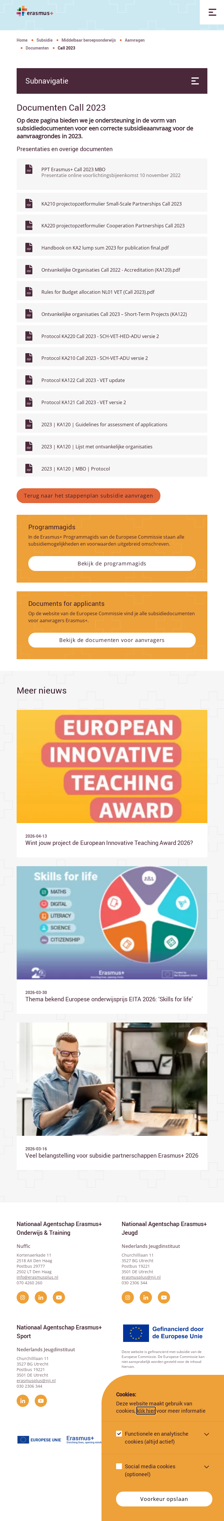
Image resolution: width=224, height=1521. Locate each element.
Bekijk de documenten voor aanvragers (111, 677)
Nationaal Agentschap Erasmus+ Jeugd (164, 1266)
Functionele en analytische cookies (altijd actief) (156, 1437)
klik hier (146, 1410)
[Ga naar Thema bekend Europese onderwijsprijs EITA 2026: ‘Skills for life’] (112, 977)
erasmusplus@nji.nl (141, 1314)
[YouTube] (59, 1335)
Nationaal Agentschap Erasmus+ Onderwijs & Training (59, 1266)
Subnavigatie (110, 81)
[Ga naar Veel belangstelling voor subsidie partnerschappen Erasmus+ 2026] (112, 1133)
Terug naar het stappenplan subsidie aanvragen (88, 533)
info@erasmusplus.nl (37, 1314)
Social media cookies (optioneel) (150, 1470)
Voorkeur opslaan (164, 1498)
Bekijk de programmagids (112, 600)
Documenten (37, 48)
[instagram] (23, 1335)
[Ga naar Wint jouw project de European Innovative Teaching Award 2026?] (112, 821)
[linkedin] (41, 1335)
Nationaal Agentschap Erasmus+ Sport (59, 1369)
